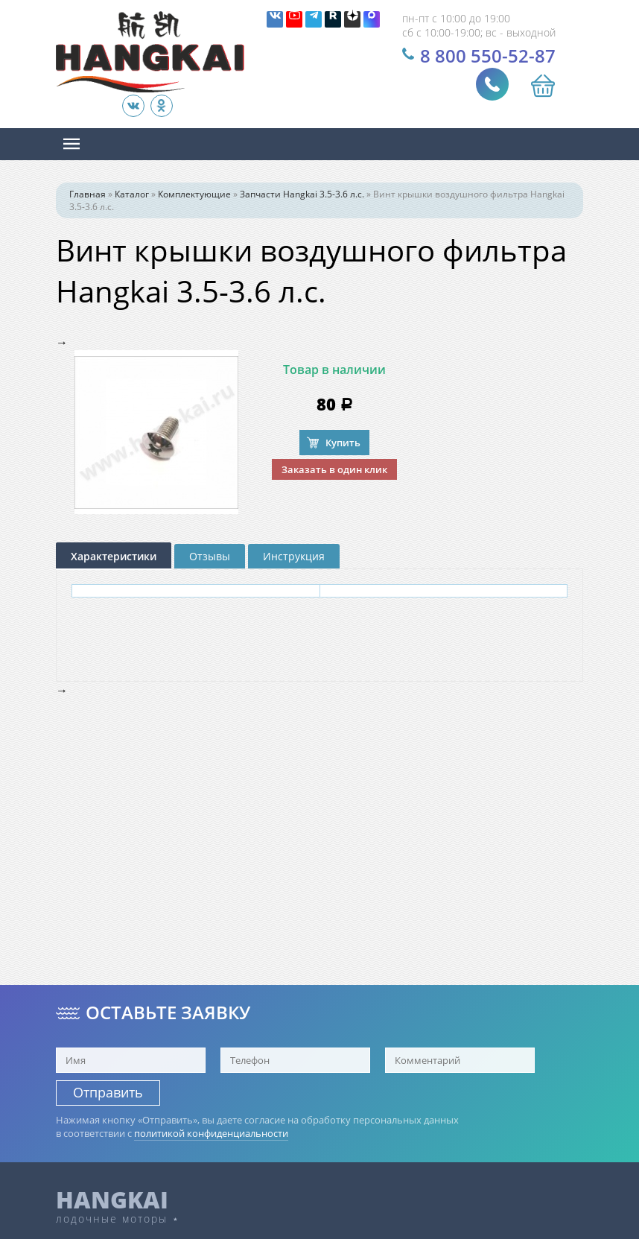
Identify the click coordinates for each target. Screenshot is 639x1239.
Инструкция (294, 556)
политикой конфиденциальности (211, 1133)
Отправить (108, 1092)
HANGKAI (112, 1199)
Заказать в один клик (334, 469)
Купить (342, 442)
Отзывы (209, 556)
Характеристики (113, 556)
